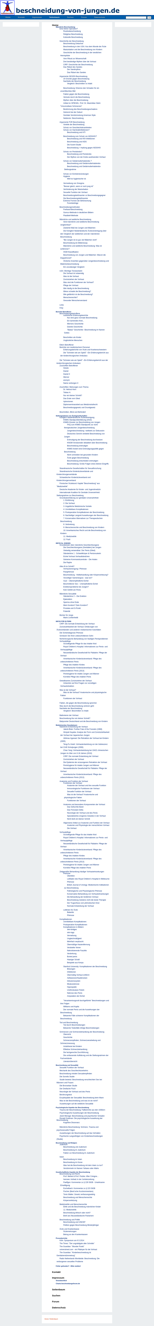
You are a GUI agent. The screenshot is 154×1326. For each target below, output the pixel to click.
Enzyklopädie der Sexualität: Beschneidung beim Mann (82, 1098)
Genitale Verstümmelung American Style (79, 115)
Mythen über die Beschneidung (75, 100)
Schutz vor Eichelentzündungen (76, 174)
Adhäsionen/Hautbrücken (77, 978)
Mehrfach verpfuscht (75, 941)
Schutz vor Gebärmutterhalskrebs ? (77, 161)
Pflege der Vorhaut (70, 285)
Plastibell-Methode (70, 215)
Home (7, 17)
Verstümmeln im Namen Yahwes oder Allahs (81, 1168)
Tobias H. (67, 392)
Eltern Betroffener (67, 345)
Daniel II (66, 374)
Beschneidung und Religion (66, 1143)
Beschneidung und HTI (76, 132)
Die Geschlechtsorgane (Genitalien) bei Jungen (82, 547)
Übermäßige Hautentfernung (78, 944)
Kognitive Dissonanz (71, 1122)
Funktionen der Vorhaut (72, 698)
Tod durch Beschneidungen (74, 1025)
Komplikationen (66, 919)
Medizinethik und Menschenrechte (73, 1204)
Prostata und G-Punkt (72, 608)
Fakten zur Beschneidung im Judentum (79, 1153)
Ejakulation (67, 599)
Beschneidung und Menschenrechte (77, 1197)
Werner (66, 377)
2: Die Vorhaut (69, 503)
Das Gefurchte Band (75, 807)
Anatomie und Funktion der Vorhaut (74, 781)
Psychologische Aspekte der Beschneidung (72, 1107)
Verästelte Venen (74, 947)
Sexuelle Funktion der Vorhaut (75, 192)
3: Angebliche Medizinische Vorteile (77, 506)
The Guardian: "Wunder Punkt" (72, 1246)
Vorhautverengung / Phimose (75, 569)
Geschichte (67, 1037)
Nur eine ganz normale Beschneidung (82, 318)
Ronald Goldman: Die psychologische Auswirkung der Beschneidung (80, 1119)
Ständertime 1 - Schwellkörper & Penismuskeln (82, 553)
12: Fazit (66, 539)
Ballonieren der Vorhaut (69, 715)
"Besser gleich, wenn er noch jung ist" (78, 186)
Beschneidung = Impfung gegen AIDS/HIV (84, 148)
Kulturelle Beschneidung (73, 37)
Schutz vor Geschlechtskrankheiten (77, 128)
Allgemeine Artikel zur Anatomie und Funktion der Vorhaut (86, 823)
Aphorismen (68, 401)
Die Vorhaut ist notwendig (73, 273)
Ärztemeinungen (69, 1231)
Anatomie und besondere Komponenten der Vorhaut (84, 804)
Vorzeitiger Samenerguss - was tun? (77, 578)
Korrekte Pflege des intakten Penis (77, 677)
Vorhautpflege (65, 641)
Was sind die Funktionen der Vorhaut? (78, 282)
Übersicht (67, 1034)
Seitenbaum (54, 17)
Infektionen (71, 972)
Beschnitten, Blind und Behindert (73, 412)
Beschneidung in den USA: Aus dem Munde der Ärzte (84, 46)
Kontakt (21, 17)
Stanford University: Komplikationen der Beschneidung (85, 966)
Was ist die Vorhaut (71, 276)
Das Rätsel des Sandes (72, 67)
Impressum (37, 17)
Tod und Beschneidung (69, 1022)
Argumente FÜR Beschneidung (72, 122)
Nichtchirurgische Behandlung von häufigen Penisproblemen (84, 639)
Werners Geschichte (75, 324)
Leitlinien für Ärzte (70, 910)
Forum (84, 17)
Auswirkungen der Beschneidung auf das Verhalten (80, 1133)
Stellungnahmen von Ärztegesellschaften (71, 416)
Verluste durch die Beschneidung (76, 97)
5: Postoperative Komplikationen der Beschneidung (83, 512)
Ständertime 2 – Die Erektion (74, 596)
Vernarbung (71, 935)
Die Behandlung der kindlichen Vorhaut (82, 897)
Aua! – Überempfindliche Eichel (75, 581)
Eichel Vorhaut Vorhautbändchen (76, 556)
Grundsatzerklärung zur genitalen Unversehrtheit (79, 498)
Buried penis (72, 957)
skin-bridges (72, 929)
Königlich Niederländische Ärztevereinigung (77, 417)
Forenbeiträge (72, 203)
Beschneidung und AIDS (77, 142)
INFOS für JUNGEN (63, 543)
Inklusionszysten (73, 981)
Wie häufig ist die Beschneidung (76, 288)
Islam (62, 1157)
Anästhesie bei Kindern (72, 1046)
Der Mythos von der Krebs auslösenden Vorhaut (86, 157)
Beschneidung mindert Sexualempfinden (76, 1074)
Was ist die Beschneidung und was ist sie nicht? (79, 1101)
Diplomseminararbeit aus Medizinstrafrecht (80, 404)
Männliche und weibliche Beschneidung (75, 219)
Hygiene (66, 176)
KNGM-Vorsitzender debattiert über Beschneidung (87, 443)
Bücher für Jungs (66, 615)
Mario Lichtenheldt (70, 618)
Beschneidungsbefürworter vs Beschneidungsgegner (84, 195)
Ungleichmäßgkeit (74, 938)
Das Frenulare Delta (75, 810)
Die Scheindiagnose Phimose (71, 633)
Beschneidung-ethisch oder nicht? (77, 1213)
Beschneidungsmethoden (70, 207)
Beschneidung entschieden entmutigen (82, 461)
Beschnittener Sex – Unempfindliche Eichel (80, 584)
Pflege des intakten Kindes (74, 665)
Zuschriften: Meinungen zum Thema (74, 387)
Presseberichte (61, 1238)
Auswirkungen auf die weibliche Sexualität (76, 1104)
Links (62, 305)
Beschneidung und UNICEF (74, 1222)
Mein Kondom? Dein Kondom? (75, 605)
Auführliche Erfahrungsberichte (75, 315)
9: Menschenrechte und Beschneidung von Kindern (83, 527)
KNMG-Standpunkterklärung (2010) (77, 420)
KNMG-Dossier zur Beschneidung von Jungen (81, 422)
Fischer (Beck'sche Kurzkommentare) (78, 1191)
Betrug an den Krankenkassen (75, 1234)
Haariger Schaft (73, 960)
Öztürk (66, 368)
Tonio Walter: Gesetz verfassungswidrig (79, 1194)
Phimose (66, 873)
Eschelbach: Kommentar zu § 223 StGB (79, 1188)
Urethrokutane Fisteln (75, 990)
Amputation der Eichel (76, 996)
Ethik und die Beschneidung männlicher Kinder (82, 1207)
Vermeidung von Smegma (73, 183)
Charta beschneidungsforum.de (68, 1283)
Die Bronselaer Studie (68, 1086)
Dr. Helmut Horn (69, 389)
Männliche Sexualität (68, 594)
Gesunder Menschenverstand (75, 300)
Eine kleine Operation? (69, 29)
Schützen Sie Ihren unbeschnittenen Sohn (76, 636)
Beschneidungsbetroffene (70, 313)
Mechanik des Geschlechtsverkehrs (74, 1071)
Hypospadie (72, 987)
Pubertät (66, 611)
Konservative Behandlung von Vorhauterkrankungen (88, 894)
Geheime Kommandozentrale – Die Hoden (80, 559)
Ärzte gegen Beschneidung (78, 458)
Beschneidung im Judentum (74, 1150)
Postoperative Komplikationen (75, 925)
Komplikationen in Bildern (73, 927)
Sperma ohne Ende (71, 602)
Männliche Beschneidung (65, 27)
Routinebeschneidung (72, 31)
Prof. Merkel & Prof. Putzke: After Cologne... (81, 1176)
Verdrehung (71, 954)
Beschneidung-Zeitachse (73, 43)
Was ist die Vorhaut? (68, 690)
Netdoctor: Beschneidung (73, 118)
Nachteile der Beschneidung (74, 81)
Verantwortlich (61, 1280)
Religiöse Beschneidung (73, 34)
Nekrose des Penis (74, 993)
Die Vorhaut (72, 828)
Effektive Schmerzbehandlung (75, 1049)
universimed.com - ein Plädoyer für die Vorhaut (78, 1249)
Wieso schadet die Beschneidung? (77, 291)
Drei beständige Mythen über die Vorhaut (79, 62)
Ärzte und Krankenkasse (69, 1229)
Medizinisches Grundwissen (66, 725)
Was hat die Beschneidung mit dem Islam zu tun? (83, 1165)
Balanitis (70, 912)
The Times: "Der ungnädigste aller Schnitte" (77, 1243)
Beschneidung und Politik (70, 1220)
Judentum (64, 1144)
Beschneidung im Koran (72, 1162)
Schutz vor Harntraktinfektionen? (76, 130)
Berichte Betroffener (63, 312)
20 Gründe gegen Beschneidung (76, 79)
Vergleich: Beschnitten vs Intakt (79, 84)
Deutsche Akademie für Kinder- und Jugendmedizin (80, 489)
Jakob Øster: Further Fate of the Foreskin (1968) (82, 729)
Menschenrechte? (70, 297)
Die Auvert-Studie (74, 145)
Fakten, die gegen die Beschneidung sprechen (78, 703)
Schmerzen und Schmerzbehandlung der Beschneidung (82, 1032)
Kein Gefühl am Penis (72, 590)
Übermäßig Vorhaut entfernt (78, 975)
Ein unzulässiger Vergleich (74, 267)
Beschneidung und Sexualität (67, 1065)
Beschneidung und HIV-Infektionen (81, 139)
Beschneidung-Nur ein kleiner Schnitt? (75, 718)
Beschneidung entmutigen (77, 446)
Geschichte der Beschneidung (72, 41)
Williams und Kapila (71, 1007)
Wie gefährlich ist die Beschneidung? (78, 294)
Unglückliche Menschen (72, 340)
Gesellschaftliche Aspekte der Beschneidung (73, 1172)
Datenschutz (99, 17)
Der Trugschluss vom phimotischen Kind (83, 903)
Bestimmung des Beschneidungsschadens (80, 109)
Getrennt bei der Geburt (72, 112)
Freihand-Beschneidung (72, 209)
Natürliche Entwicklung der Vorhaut (74, 727)
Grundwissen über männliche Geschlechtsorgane (79, 545)
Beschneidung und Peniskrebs (79, 154)
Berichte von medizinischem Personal (75, 347)
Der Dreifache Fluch (68, 1089)
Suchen (70, 17)
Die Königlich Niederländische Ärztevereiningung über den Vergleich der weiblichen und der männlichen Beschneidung (83, 234)
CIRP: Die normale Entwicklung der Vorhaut (77, 624)
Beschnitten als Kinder (72, 337)
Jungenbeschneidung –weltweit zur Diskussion (85, 431)
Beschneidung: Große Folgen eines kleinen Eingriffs (88, 464)
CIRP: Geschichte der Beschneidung (78, 65)
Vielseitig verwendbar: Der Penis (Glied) (79, 550)
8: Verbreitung (69, 524)
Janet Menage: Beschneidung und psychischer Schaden (82, 1116)
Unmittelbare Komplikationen (74, 922)
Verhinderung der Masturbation (75, 189)
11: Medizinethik (69, 536)
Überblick (71, 876)
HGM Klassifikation (71, 252)
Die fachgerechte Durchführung (75, 1052)
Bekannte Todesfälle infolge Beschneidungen (81, 1028)
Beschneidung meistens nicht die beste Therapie (86, 900)
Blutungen (71, 969)
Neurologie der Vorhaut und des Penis (82, 813)
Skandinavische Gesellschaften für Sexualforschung (80, 468)
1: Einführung (68, 500)
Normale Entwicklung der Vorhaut (80, 906)
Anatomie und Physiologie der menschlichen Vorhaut (88, 825)
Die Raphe (67, 562)
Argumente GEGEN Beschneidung (73, 76)
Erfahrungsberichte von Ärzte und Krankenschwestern (85, 350)
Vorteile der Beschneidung (73, 124)
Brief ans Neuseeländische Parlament (78, 1216)
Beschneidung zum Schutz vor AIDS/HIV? (80, 136)
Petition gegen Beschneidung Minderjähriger (81, 1225)
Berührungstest (66, 1095)
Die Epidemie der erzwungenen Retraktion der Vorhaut (85, 762)
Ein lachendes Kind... (75, 321)
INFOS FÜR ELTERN (63, 621)
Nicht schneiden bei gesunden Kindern (82, 455)
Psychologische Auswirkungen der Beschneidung (79, 1113)
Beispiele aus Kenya (75, 963)
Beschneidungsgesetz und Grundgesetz (79, 407)
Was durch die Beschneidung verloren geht (77, 706)
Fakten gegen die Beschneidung (76, 94)
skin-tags (70, 932)
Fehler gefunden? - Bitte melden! (68, 1266)
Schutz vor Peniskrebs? (72, 152)
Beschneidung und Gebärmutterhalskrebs (83, 163)
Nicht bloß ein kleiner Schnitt (78, 819)
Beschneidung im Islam (72, 1159)
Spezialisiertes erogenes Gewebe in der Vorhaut (86, 816)
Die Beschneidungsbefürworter (75, 198)
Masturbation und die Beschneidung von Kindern (82, 49)
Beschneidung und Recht (70, 1174)
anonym (66, 380)
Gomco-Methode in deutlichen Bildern (78, 212)
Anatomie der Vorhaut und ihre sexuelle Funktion (86, 785)
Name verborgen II (70, 383)
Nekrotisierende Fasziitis (77, 951)
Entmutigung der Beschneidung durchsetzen (85, 440)
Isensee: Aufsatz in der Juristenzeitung (78, 1179)
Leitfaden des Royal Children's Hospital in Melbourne (88, 879)
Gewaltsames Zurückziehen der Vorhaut (76, 681)
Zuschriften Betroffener (69, 366)
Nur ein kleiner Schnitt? (72, 395)
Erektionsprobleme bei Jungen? (76, 587)
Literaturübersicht (70, 1061)
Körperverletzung (70, 1200)
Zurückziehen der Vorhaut (73, 279)
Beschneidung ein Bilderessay (75, 243)
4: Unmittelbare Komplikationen (75, 509)
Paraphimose (68, 572)
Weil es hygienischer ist (76, 179)
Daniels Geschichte (75, 327)
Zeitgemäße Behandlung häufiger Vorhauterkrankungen (82, 872)
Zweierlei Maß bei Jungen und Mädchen (79, 228)
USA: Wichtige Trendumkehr (71, 271)
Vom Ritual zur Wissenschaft (74, 59)
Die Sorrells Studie (67, 1077)
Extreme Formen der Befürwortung (77, 201)
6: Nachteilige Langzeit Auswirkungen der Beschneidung (85, 515)
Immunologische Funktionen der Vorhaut (83, 788)
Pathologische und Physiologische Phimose (84, 891)
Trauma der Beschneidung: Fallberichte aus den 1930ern (82, 1110)
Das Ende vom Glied (71, 398)
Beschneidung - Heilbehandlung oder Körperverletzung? (85, 575)
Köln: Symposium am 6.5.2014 (72, 1240)
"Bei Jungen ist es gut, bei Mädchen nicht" (80, 240)
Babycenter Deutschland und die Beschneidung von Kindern (84, 721)
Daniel (65, 371)
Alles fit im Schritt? (67, 566)
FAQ (61, 308)
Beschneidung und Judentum (75, 1147)
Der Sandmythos (73, 69)
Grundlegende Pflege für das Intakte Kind (79, 644)
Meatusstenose (73, 984)
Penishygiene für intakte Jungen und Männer (81, 674)
